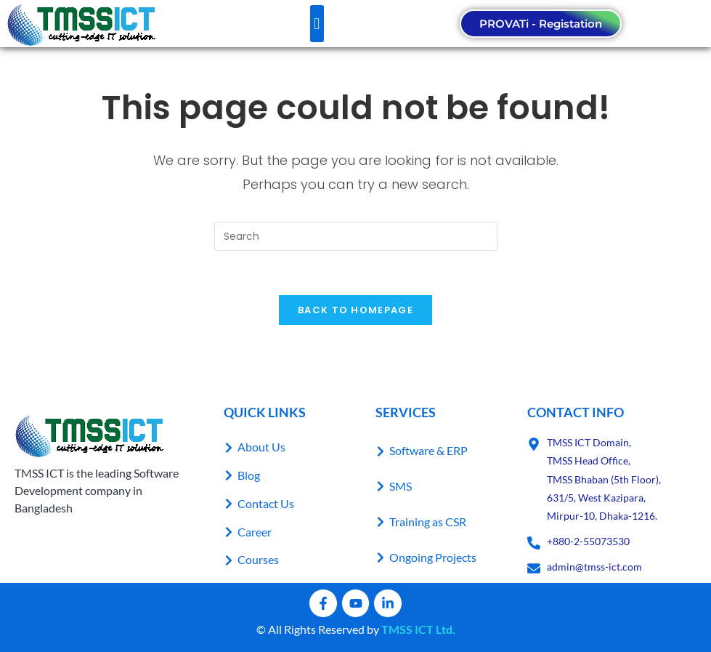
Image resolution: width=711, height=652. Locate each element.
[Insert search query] (355, 236)
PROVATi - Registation (540, 24)
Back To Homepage (355, 310)
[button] (317, 23)
